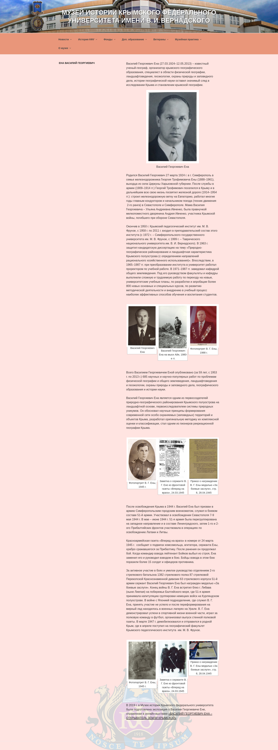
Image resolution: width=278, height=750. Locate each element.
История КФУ (88, 39)
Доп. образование (134, 39)
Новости (65, 39)
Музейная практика (188, 39)
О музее (65, 48)
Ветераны (161, 39)
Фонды (110, 39)
